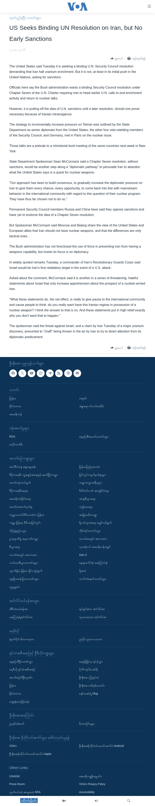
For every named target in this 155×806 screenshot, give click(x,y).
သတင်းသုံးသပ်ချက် (20, 482)
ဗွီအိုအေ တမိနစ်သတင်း (92, 685)
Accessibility (86, 792)
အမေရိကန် (15, 414)
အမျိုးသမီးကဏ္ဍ (88, 514)
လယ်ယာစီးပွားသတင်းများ (23, 562)
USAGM (14, 776)
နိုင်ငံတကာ (15, 406)
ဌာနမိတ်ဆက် (16, 723)
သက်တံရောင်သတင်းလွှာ (92, 578)
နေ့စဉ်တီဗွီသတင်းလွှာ (21, 661)
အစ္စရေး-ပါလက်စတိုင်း (91, 406)
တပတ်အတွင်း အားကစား (23, 554)
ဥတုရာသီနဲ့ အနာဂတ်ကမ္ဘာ (23, 538)
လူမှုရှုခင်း (14, 586)
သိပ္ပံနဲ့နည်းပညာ (18, 530)
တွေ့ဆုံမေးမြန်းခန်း (19, 701)
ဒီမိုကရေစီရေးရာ (18, 490)
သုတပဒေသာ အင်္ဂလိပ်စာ (93, 617)
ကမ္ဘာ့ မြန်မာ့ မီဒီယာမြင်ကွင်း (25, 522)
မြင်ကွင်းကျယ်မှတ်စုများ (92, 474)
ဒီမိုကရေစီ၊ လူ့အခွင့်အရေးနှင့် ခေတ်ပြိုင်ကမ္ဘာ (33, 474)
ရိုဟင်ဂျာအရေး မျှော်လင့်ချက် (95, 522)
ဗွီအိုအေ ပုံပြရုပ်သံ (89, 677)
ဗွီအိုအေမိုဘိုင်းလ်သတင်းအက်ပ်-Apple (30, 753)
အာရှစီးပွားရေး (87, 498)
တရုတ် (83, 398)
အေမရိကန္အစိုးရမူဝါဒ (90, 776)
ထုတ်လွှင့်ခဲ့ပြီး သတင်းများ (25, 18)
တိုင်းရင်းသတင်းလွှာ (90, 530)
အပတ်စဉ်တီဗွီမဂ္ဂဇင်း (20, 677)
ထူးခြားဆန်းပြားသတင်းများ (24, 578)
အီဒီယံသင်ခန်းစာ (18, 609)
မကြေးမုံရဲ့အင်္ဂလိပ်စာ (21, 617)
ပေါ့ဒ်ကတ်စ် (16, 444)
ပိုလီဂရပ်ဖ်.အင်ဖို (88, 669)
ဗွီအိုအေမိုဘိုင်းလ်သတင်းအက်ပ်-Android (101, 745)
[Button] (116, 58)
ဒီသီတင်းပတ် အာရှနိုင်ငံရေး (94, 490)
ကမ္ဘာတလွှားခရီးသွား (90, 482)
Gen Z (83, 554)
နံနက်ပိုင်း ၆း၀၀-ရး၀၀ (21, 639)
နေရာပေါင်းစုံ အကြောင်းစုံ (93, 562)
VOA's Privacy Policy (92, 784)
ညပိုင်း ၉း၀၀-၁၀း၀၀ (90, 639)
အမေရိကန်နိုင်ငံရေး (20, 498)
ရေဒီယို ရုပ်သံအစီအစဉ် (22, 669)
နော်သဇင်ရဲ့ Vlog (88, 693)
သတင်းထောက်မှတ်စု (20, 506)
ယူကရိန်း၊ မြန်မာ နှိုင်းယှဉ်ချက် (25, 570)
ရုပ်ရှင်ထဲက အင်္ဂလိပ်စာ (92, 609)
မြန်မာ (12, 398)
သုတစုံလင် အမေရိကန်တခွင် (94, 546)
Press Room (17, 784)
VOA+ (13, 745)
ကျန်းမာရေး (85, 506)
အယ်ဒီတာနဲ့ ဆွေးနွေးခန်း (22, 466)
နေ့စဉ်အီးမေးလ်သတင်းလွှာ (94, 436)
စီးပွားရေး (14, 546)
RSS (12, 436)
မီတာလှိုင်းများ (87, 723)
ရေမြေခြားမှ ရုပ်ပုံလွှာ (91, 661)
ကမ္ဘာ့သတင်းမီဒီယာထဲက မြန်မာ (26, 514)
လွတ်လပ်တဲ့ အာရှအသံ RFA (25, 792)
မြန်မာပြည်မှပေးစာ (89, 466)
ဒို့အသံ (82, 570)
